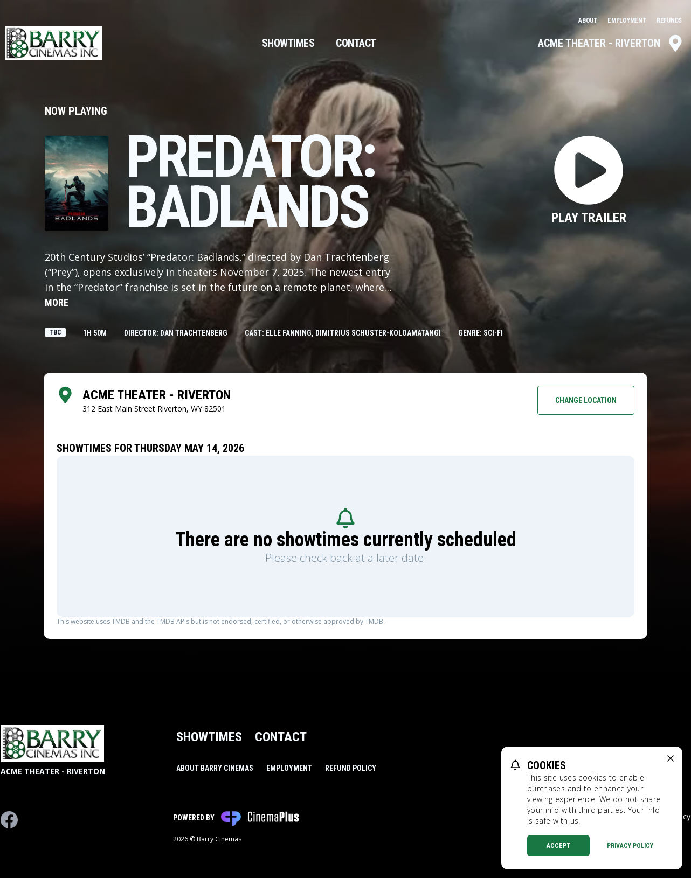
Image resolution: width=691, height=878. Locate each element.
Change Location (586, 400)
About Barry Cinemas (214, 768)
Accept (559, 845)
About (588, 20)
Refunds (669, 20)
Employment (627, 20)
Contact (356, 43)
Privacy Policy (630, 845)
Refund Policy (350, 768)
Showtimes (288, 43)
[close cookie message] (670, 758)
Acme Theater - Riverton (611, 43)
